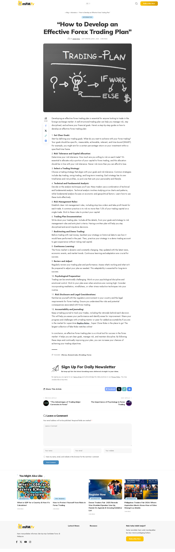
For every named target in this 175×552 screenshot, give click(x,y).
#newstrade (73, 355)
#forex (64, 355)
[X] (21, 545)
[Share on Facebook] (46, 126)
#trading (82, 355)
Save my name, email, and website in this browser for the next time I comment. (72, 459)
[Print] (46, 142)
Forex (89, 355)
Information (87, 17)
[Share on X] (46, 132)
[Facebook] (16, 545)
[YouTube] (25, 545)
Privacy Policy (117, 377)
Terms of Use (78, 377)
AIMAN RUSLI (76, 39)
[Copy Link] (46, 137)
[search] (136, 3)
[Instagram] (30, 545)
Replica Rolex (84, 323)
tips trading (60, 502)
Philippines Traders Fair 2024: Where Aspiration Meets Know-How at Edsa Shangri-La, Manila (140, 508)
